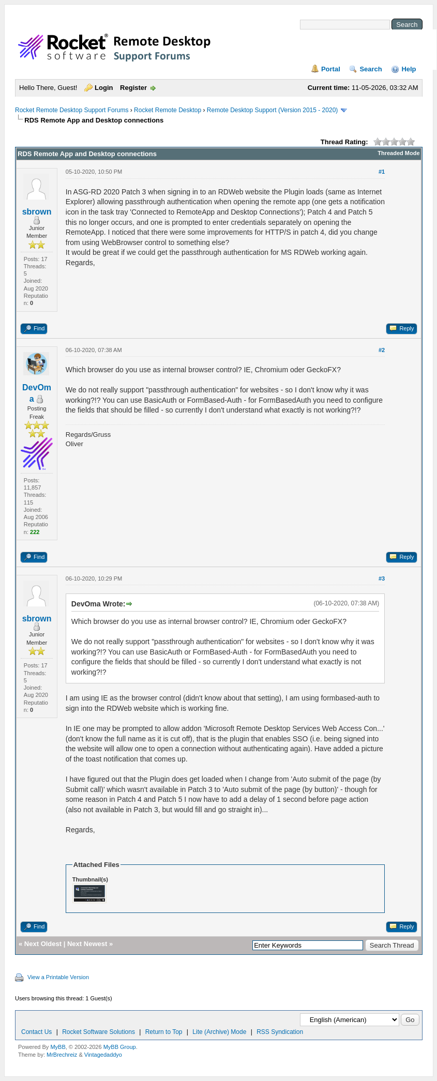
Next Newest (87, 944)
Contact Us (36, 1032)
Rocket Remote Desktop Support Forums (71, 110)
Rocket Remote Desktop (167, 110)
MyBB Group (119, 1047)
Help (408, 69)
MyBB (57, 1047)
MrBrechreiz (62, 1055)
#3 (382, 578)
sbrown (37, 211)
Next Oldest (43, 944)
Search (370, 69)
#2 (382, 350)
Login (104, 88)
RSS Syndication (280, 1032)
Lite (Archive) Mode (219, 1032)
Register (133, 88)
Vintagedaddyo (103, 1055)
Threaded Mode (398, 153)
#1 (382, 172)
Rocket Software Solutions (98, 1032)
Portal (330, 69)
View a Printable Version (58, 977)
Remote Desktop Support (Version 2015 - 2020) (272, 110)
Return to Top (164, 1032)
